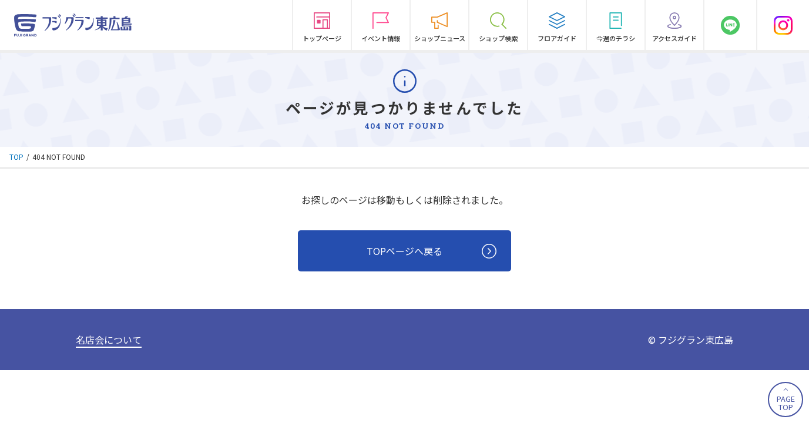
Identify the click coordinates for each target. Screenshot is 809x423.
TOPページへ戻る (431, 251)
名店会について (109, 340)
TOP (16, 157)
